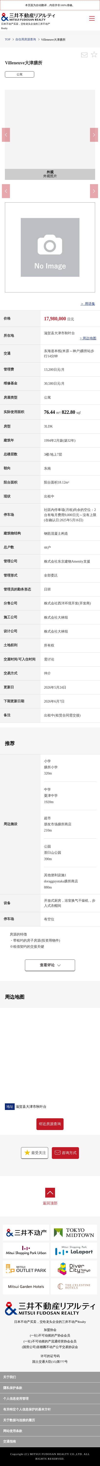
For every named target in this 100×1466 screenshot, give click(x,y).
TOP (7, 39)
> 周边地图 (88, 338)
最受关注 (34, 1152)
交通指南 (9, 1441)
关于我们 (9, 1377)
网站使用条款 (12, 1431)
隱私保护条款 (12, 1388)
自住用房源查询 (25, 39)
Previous (6, 135)
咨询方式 (66, 1153)
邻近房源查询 (50, 1124)
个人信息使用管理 (16, 1398)
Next (94, 135)
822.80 (69, 412)
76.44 (50, 412)
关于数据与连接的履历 (19, 1420)
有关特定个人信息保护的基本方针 (27, 1409)
